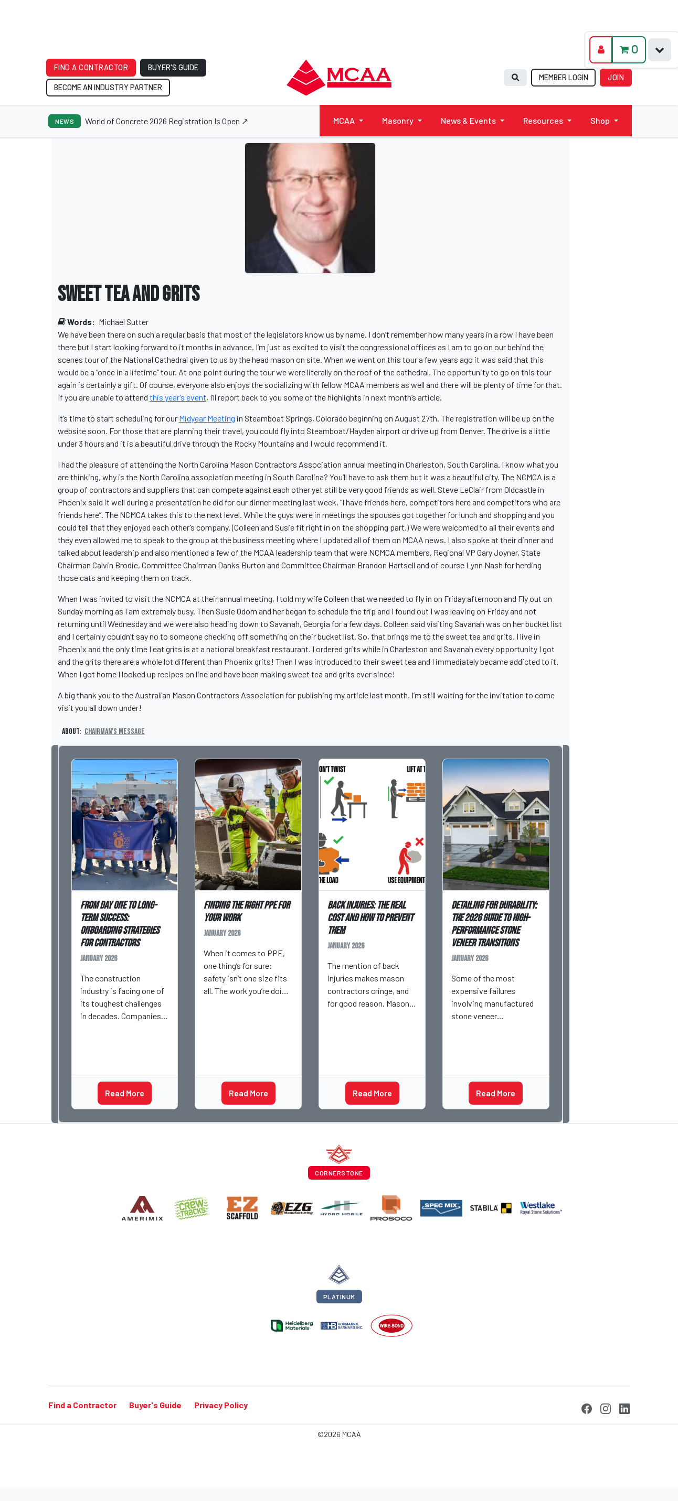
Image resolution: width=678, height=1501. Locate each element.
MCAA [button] (344, 120)
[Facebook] (586, 1407)
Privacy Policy (221, 1405)
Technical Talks (485, 1052)
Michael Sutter (124, 322)
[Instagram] (605, 1407)
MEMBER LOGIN (563, 77)
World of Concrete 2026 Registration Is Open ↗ (166, 121)
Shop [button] (600, 120)
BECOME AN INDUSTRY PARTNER (108, 87)
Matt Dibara (106, 1032)
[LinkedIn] (624, 1407)
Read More (124, 1093)
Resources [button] (543, 120)
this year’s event (178, 397)
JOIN (616, 77)
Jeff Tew (472, 1032)
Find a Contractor (82, 1405)
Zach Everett (356, 1019)
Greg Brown (229, 1007)
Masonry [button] (398, 120)
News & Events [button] (468, 120)
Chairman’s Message (114, 732)
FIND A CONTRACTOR (91, 67)
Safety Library (235, 1027)
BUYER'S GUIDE (173, 67)
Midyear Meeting (207, 418)
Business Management (123, 1052)
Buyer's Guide (155, 1405)
